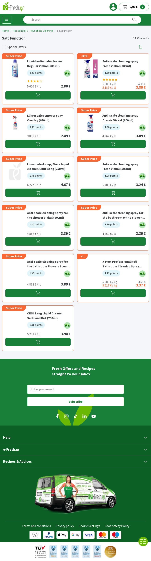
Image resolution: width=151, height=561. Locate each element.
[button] (140, 47)
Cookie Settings (89, 526)
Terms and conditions (36, 526)
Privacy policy (65, 526)
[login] (113, 7)
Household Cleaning (41, 31)
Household (19, 31)
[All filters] (143, 541)
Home (5, 31)
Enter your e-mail (42, 389)
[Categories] (6, 20)
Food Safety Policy (117, 526)
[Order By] (140, 47)
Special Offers (16, 47)
